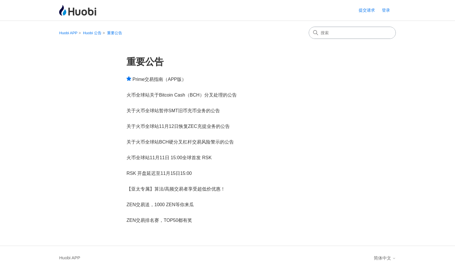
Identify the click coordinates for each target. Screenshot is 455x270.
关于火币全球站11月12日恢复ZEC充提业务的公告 (178, 126)
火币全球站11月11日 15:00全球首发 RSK (169, 157)
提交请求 (367, 10)
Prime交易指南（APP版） (159, 79)
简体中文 (385, 257)
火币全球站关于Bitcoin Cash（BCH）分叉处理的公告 (182, 95)
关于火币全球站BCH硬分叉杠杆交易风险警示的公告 (180, 141)
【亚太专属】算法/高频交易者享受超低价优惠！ (176, 188)
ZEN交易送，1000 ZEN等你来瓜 (160, 204)
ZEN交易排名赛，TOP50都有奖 (159, 220)
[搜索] (352, 33)
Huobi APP (68, 33)
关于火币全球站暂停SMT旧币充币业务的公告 (173, 110)
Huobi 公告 (92, 33)
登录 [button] (386, 10)
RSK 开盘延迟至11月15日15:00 (159, 173)
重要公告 (114, 33)
